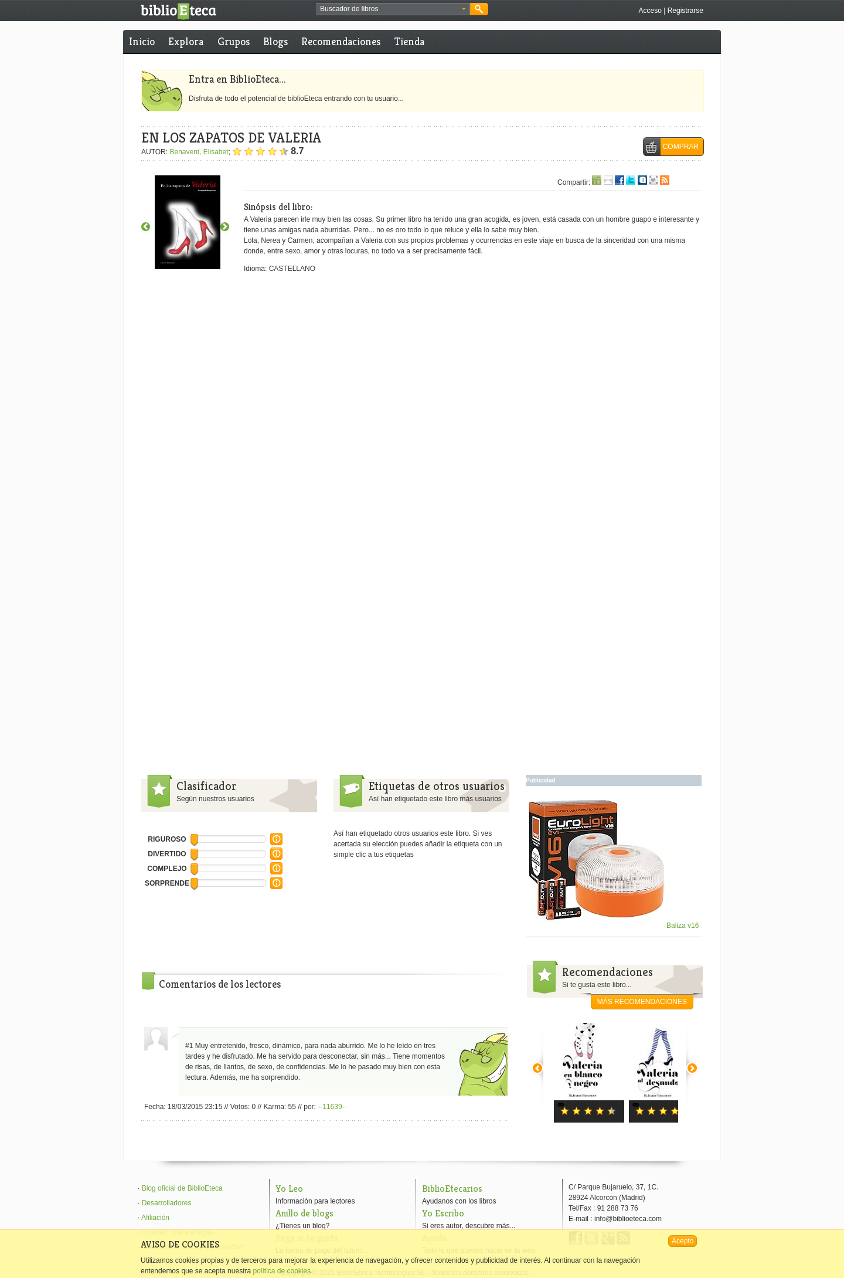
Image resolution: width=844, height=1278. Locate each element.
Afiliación (155, 1217)
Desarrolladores (167, 1203)
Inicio (142, 41)
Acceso (649, 10)
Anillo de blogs (304, 1213)
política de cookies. (282, 1271)
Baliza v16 (614, 925)
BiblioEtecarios (452, 1188)
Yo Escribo (443, 1213)
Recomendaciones (340, 41)
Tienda (409, 41)
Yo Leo (289, 1188)
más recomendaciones (642, 1002)
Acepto (682, 1241)
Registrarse (685, 10)
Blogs (275, 41)
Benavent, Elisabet (198, 152)
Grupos (233, 41)
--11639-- (332, 1107)
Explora (185, 41)
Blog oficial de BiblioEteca (182, 1188)
